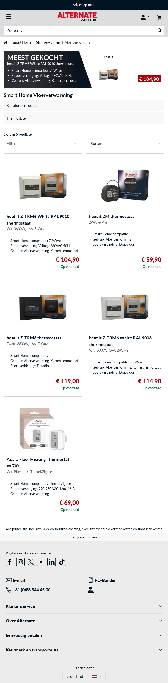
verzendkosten (121, 529)
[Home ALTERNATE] (76, 16)
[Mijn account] (145, 17)
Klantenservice (84, 606)
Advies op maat (84, 5)
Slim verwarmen (48, 42)
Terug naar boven (84, 537)
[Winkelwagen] (159, 17)
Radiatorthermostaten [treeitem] (23, 106)
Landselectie (84, 668)
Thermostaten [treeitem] (17, 118)
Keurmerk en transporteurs (84, 650)
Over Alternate (84, 621)
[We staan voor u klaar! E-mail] (43, 580)
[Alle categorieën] (9, 17)
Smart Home (21, 42)
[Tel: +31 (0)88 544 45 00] (43, 590)
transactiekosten (150, 529)
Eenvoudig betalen (84, 635)
